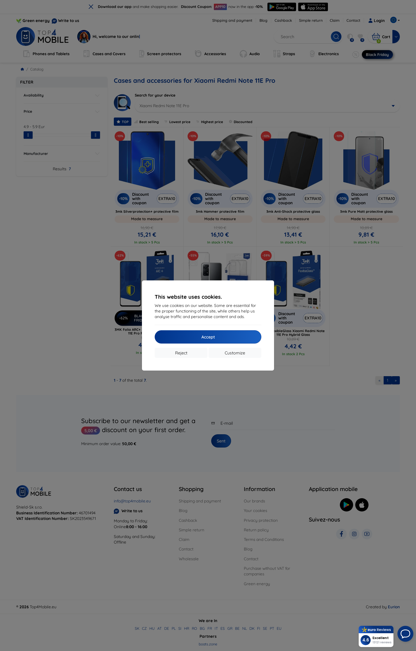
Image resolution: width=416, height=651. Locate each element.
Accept (208, 337)
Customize (235, 352)
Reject (181, 352)
